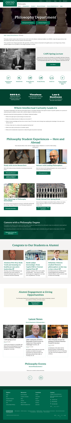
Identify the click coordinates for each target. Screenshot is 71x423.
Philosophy (22, 4)
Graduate (33, 6)
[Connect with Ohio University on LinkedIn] (58, 415)
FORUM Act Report (39, 410)
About (19, 6)
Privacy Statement (33, 411)
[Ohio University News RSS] (65, 415)
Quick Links (49, 1)
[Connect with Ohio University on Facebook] (55, 415)
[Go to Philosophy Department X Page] (30, 378)
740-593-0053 (54, 404)
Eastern (37, 398)
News (22, 398)
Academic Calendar (24, 396)
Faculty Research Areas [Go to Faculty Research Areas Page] (30, 80)
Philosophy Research (10, 173)
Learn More (52, 64)
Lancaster (37, 400)
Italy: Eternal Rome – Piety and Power (43, 208)
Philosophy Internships (10, 208)
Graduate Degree (42, 22)
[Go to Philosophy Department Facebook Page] (40, 378)
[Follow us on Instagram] (53, 407)
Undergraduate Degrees (27, 22)
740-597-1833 (54, 401)
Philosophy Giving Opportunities (35, 303)
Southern (37, 402)
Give (60, 1)
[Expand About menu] (21, 6)
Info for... (41, 1)
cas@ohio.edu (54, 399)
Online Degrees (9, 400)
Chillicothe (38, 396)
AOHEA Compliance (24, 410)
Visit (7, 402)
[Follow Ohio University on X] (61, 415)
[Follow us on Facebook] (51, 406)
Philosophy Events (43, 173)
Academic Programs (10, 398)
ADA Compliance (17, 410)
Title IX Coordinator (47, 411)
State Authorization (40, 411)
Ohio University (10, 415)
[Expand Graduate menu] (35, 6)
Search (65, 1)
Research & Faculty (41, 6)
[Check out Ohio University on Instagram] (56, 416)
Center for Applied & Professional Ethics (11, 177)
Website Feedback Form (25, 404)
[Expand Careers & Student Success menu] (58, 6)
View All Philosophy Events (35, 366)
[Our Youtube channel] (57, 406)
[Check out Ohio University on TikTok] (63, 415)
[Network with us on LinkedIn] (55, 406)
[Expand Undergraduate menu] (29, 6)
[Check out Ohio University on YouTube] (60, 416)
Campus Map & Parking (10, 404)
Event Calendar (24, 394)
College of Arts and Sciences (12, 35)
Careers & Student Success (52, 6)
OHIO (5, 35)
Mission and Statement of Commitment (49, 410)
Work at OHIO (23, 402)
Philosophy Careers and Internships (11, 233)
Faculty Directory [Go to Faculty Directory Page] (41, 79)
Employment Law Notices (32, 410)
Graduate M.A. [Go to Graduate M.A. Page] (19, 79)
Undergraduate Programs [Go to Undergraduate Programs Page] (8, 80)
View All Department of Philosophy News (35, 322)
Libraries (22, 400)
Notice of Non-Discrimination (60, 410)
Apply (55, 1)
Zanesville (37, 404)
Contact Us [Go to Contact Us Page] (52, 79)
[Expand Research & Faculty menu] (45, 6)
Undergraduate (26, 6)
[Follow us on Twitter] (59, 406)
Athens (37, 394)
